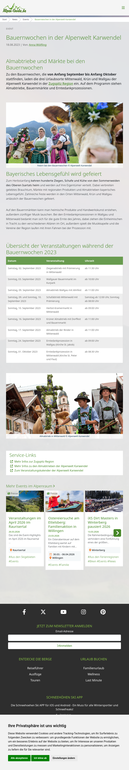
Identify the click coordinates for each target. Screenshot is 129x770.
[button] (117, 532)
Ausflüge (35, 674)
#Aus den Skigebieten (22, 557)
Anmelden (64, 646)
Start (4, 19)
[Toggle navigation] (123, 7)
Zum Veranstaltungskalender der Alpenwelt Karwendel (46, 470)
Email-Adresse (64, 631)
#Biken (92, 561)
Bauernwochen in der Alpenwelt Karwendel (55, 19)
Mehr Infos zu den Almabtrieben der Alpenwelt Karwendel (49, 466)
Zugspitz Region (61, 83)
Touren (35, 680)
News (14, 19)
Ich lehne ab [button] (40, 758)
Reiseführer (35, 668)
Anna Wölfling (38, 45)
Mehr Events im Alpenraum (30, 486)
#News (111, 561)
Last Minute (94, 680)
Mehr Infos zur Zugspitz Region (32, 461)
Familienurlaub (93, 668)
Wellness (94, 674)
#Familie (64, 565)
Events (26, 19)
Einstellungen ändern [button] (64, 758)
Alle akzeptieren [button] (19, 758)
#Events (13, 561)
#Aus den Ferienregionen (103, 557)
